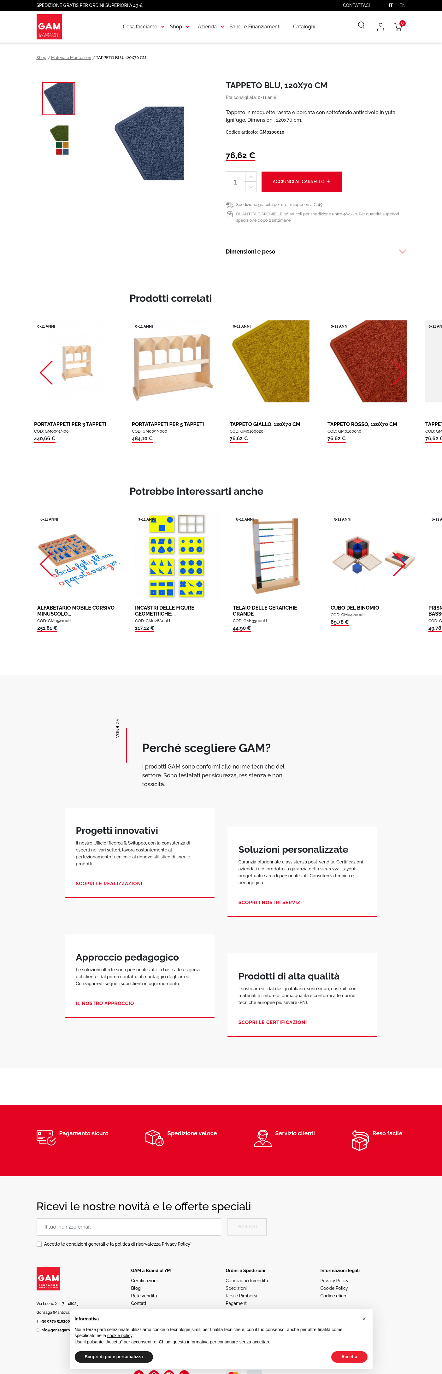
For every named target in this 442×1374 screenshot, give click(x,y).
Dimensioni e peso (250, 251)
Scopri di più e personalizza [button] (114, 1356)
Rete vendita (144, 1295)
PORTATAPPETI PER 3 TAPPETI (70, 424)
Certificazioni (144, 1280)
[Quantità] (235, 181)
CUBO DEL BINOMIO (355, 608)
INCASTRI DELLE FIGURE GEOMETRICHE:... (164, 611)
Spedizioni (236, 1288)
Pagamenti (237, 1303)
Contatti (139, 1303)
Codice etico (333, 1295)
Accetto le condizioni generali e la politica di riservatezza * (118, 1244)
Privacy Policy (176, 1244)
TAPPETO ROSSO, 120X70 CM (362, 424)
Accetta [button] (349, 1356)
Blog (136, 1288)
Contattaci (356, 5)
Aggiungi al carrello (302, 181)
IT (391, 5)
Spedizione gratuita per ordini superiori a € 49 (279, 204)
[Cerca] (356, 27)
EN (402, 5)
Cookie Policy (334, 1288)
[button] (364, 1319)
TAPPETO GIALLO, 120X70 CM (265, 424)
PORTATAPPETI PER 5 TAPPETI (168, 424)
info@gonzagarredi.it (59, 1330)
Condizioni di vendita (247, 1280)
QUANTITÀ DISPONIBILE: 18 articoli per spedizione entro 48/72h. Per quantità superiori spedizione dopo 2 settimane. (317, 217)
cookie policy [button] (119, 1335)
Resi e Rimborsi (241, 1295)
